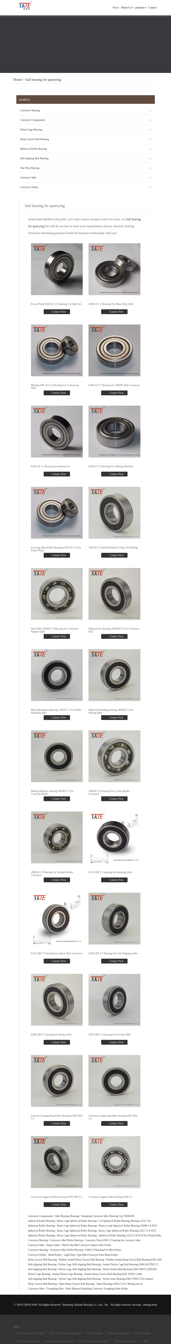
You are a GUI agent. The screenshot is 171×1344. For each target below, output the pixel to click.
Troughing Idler (55, 1288)
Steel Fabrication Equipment (65, 1333)
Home (115, 7)
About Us (127, 7)
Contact (152, 7)
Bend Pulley (55, 1254)
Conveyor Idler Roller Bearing (66, 1240)
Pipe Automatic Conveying (30, 1333)
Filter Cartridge (94, 1333)
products (140, 7)
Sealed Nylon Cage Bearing (67, 1274)
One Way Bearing (29, 168)
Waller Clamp (142, 1333)
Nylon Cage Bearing (31, 129)
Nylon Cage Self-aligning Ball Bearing (80, 1264)
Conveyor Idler (28, 177)
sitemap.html (150, 1304)
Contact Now (58, 311)
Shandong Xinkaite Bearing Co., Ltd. (82, 1304)
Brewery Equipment (118, 1333)
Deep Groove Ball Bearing (34, 139)
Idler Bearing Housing (67, 1216)
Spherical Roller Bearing (33, 148)
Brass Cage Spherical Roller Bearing (77, 1220)
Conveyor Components (32, 120)
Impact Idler (53, 1245)
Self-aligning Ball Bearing (34, 158)
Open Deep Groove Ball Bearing (76, 1283)
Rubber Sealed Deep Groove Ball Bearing (81, 1259)
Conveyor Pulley (29, 187)
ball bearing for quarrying (43, 80)
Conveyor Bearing (30, 110)
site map (136, 1304)
